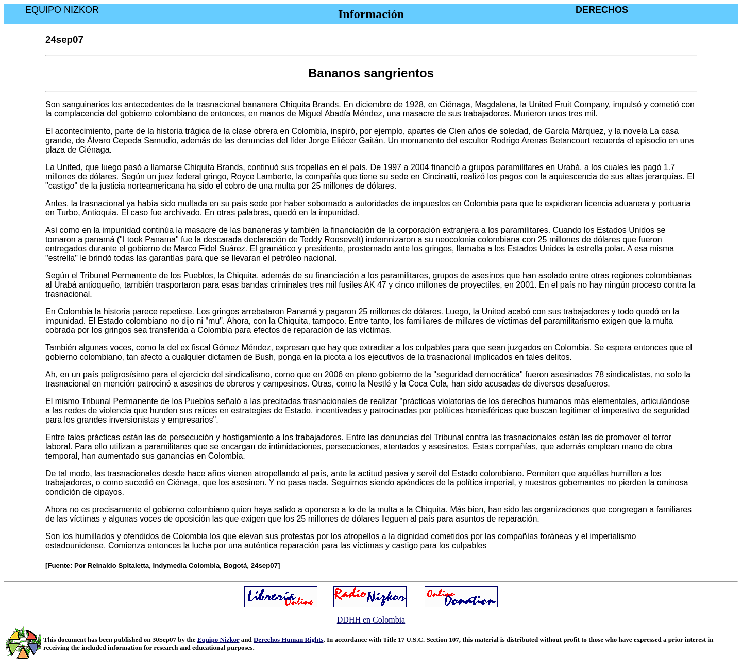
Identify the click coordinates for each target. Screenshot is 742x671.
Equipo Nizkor (218, 639)
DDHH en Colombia (371, 619)
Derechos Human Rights (289, 639)
